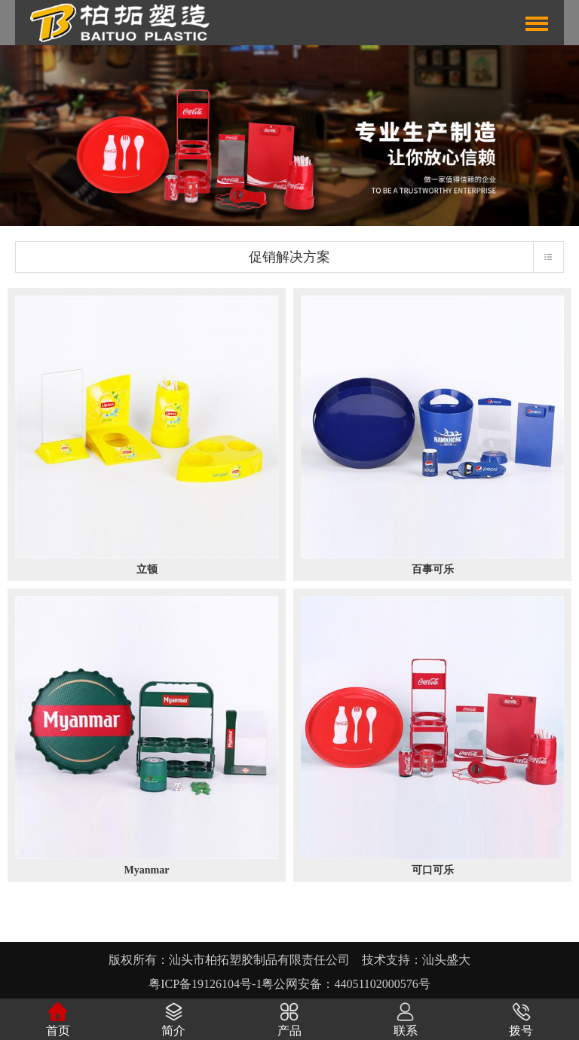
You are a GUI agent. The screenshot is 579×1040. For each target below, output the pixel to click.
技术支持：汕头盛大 (416, 959)
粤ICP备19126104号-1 (205, 983)
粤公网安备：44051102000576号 (346, 983)
